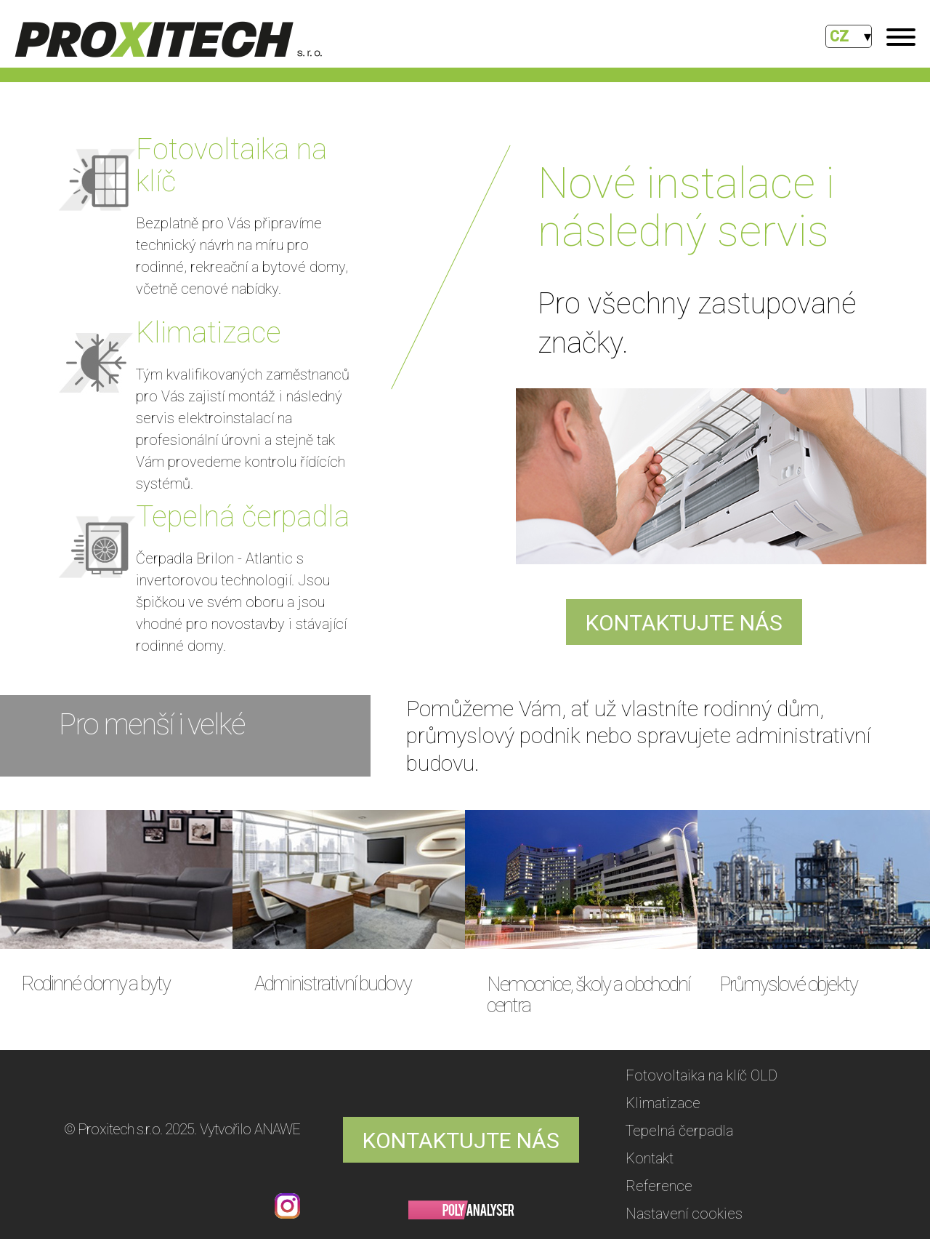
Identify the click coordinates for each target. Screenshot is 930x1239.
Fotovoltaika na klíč (231, 165)
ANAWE (277, 1129)
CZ (839, 36)
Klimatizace (208, 333)
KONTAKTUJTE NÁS (684, 622)
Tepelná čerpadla (242, 517)
